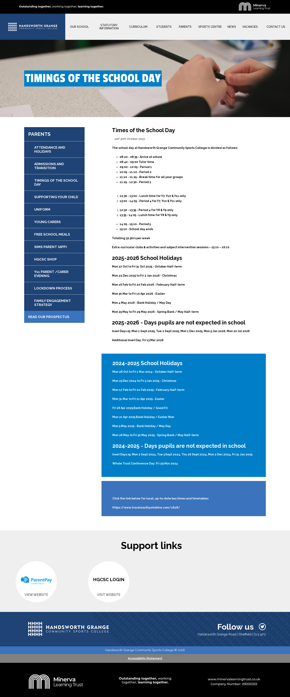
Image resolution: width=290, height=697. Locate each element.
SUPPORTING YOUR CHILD (56, 197)
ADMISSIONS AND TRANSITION (49, 166)
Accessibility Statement (145, 658)
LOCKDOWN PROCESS (53, 288)
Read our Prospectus (48, 317)
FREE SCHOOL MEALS (52, 234)
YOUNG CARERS (47, 222)
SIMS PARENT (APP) (50, 247)
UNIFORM (42, 209)
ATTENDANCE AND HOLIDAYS (49, 149)
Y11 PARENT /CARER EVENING (51, 274)
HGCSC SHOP (45, 259)
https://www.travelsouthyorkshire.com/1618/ (146, 507)
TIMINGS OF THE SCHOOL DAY (56, 182)
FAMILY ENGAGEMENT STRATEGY (52, 303)
